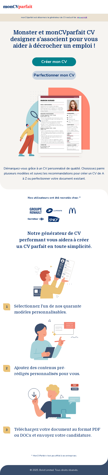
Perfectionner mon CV (54, 75)
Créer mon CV (54, 61)
